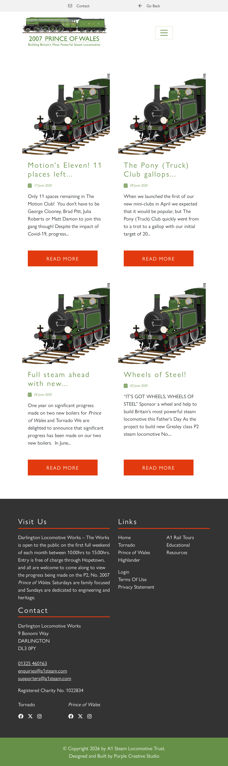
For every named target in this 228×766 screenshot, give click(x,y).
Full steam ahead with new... (59, 378)
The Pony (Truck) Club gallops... (156, 169)
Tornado (126, 544)
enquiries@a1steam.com (42, 670)
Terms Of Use (132, 579)
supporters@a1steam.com (44, 678)
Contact (79, 5)
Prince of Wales (134, 552)
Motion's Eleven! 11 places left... (65, 169)
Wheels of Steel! (155, 373)
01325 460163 (32, 663)
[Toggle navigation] (164, 32)
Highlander (129, 559)
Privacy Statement (136, 586)
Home (124, 537)
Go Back (149, 5)
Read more (62, 258)
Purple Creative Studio (136, 755)
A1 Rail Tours (180, 537)
